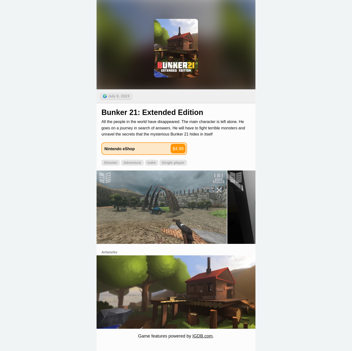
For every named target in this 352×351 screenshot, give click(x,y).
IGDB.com (202, 336)
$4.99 (178, 148)
